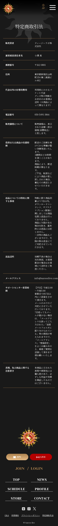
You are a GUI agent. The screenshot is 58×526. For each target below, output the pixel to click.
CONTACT (42, 498)
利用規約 (15, 515)
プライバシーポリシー (30, 515)
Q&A (7, 515)
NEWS (42, 480)
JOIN (19, 468)
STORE (16, 498)
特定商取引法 (48, 515)
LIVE (43, 457)
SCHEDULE (16, 489)
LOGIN (37, 468)
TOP (16, 480)
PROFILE (42, 489)
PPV (19, 457)
